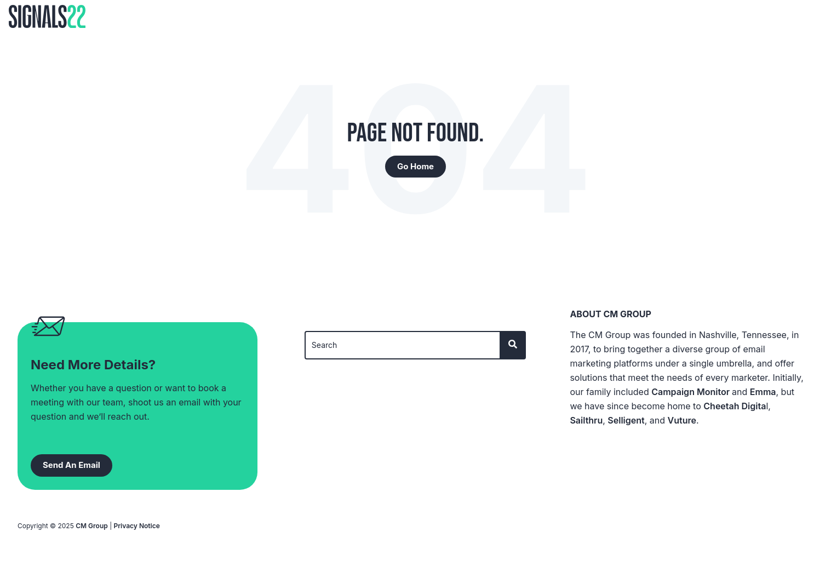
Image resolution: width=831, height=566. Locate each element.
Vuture (682, 420)
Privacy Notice (137, 526)
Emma (763, 391)
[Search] (403, 345)
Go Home (415, 166)
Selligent (626, 420)
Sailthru (586, 420)
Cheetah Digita (734, 406)
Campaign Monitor (691, 391)
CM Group (92, 526)
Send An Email (71, 465)
